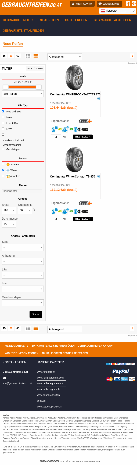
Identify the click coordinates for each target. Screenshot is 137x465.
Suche (35, 314)
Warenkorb (111, 3)
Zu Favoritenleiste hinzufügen (53, 345)
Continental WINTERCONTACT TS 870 (75, 94)
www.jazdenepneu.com (49, 406)
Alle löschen (35, 68)
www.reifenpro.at (46, 371)
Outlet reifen (76, 20)
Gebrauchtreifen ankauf (95, 345)
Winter (9, 170)
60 (17, 55)
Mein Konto (84, 3)
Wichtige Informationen (21, 353)
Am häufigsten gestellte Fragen (64, 353)
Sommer (11, 164)
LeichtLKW (12, 123)
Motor (9, 117)
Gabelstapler (13, 149)
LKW (9, 129)
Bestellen (82, 136)
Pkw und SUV (13, 111)
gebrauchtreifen (31, 4)
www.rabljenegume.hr (48, 389)
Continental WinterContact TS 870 (72, 176)
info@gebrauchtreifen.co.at (17, 383)
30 (11, 55)
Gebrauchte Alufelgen (112, 20)
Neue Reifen (49, 20)
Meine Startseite (16, 345)
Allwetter (11, 176)
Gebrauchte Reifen (18, 20)
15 (4, 55)
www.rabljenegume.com (50, 383)
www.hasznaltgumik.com (50, 377)
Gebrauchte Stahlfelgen (23, 30)
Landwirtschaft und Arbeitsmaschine (13, 142)
